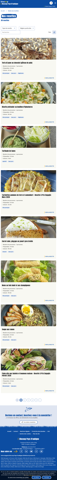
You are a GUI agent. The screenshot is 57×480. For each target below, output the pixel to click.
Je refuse (36, 477)
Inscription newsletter (28, 422)
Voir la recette (49, 78)
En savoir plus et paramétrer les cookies (18, 477)
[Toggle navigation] (55, 3)
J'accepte (46, 477)
